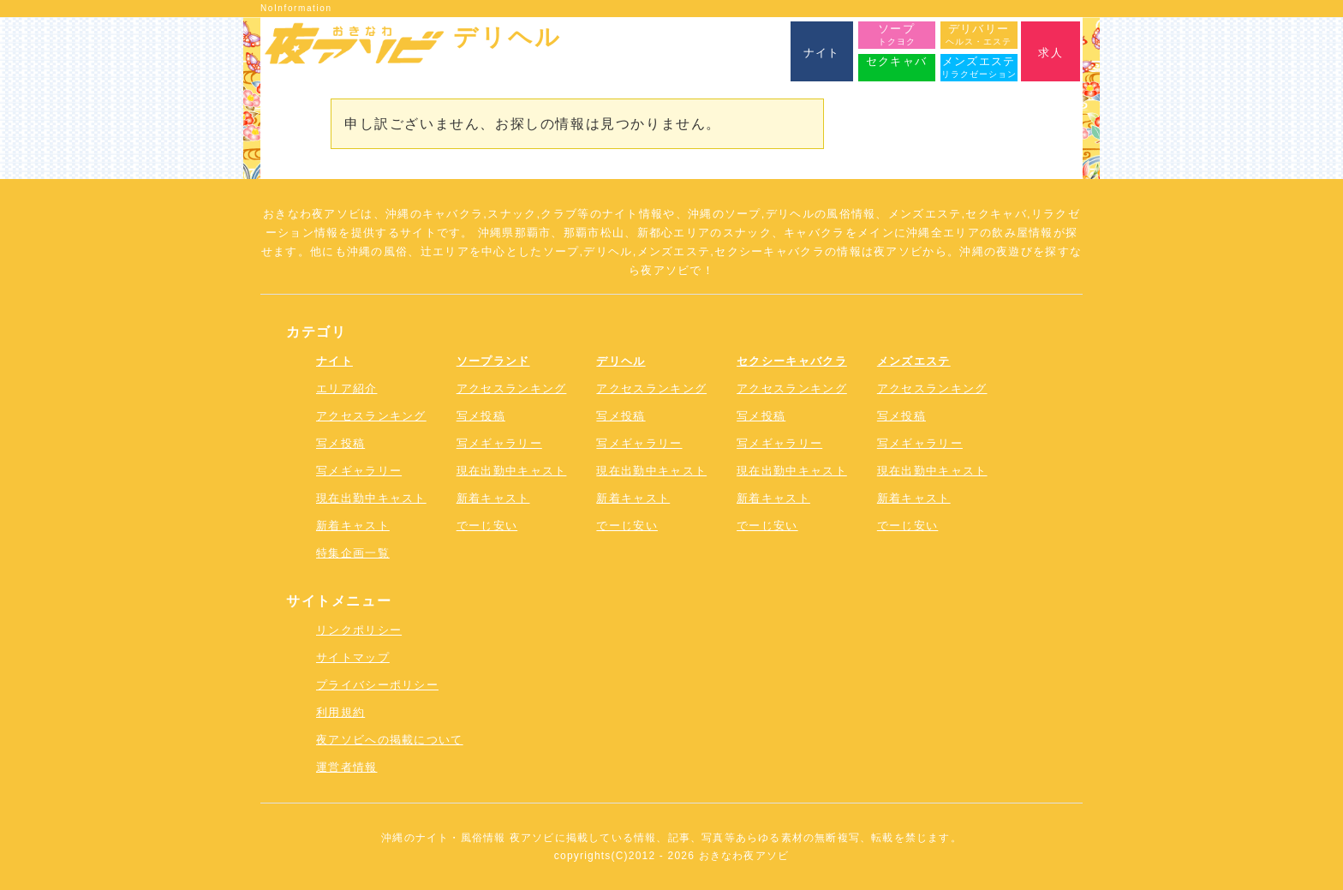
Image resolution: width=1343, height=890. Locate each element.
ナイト (334, 361)
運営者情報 (347, 767)
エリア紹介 (347, 388)
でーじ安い (487, 525)
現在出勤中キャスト (371, 498)
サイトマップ (353, 657)
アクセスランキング (371, 415)
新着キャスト (353, 525)
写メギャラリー (359, 470)
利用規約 (340, 712)
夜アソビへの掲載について (389, 739)
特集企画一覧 (353, 553)
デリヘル (620, 361)
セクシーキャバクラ (792, 361)
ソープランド (493, 361)
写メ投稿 (340, 443)
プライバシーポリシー (377, 684)
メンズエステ (914, 361)
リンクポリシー (359, 630)
